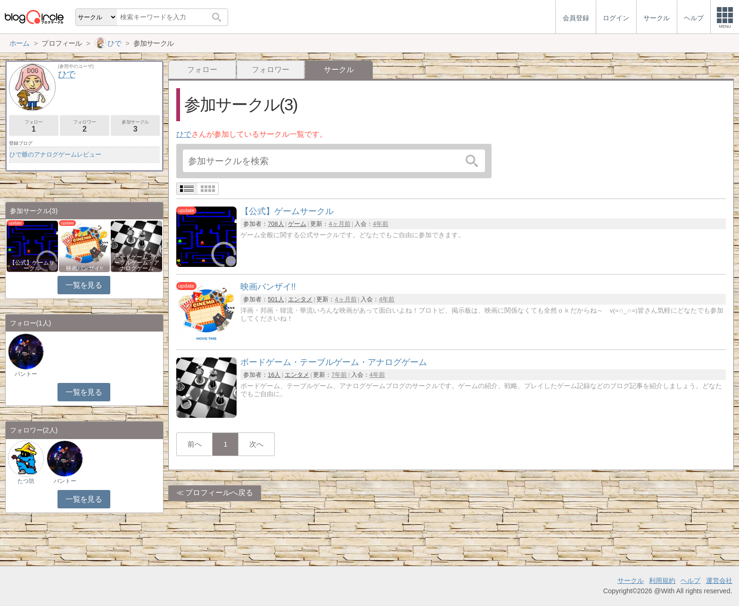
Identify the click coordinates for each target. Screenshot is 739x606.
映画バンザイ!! (84, 268)
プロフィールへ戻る (219, 493)
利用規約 (662, 580)
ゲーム (297, 223)
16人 (274, 374)
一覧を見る (84, 285)
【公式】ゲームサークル (32, 265)
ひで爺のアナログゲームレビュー (55, 154)
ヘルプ (690, 580)
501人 (276, 299)
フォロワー (270, 70)
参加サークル (135, 126)
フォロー (202, 70)
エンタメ (300, 299)
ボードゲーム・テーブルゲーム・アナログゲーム (136, 262)
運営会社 (719, 580)
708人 (276, 223)
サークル (630, 580)
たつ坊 (25, 481)
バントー (26, 374)
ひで (183, 134)
